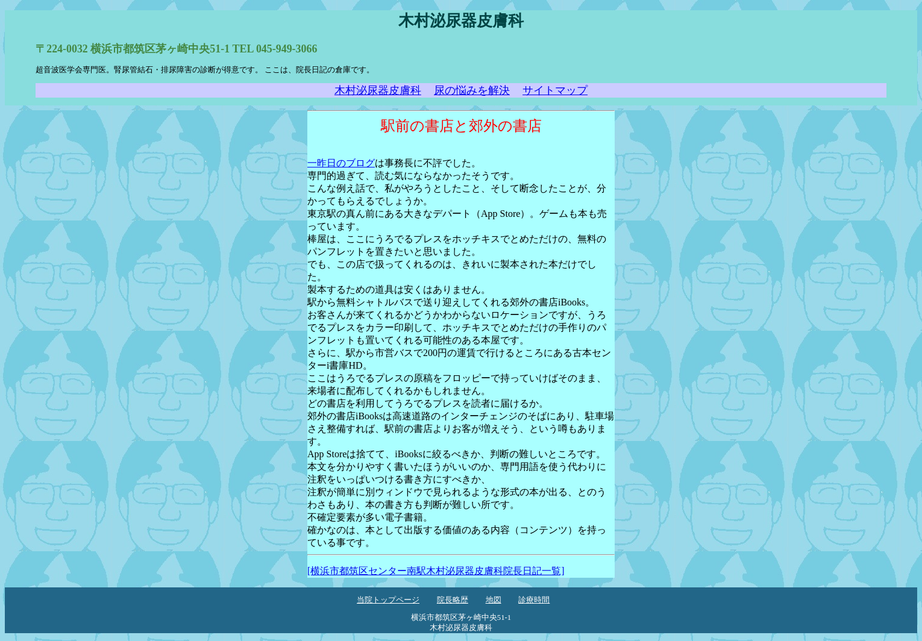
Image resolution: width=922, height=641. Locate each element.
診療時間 (534, 600)
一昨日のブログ (341, 163)
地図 (493, 600)
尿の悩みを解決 (472, 90)
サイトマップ (555, 90)
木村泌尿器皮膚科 (377, 90)
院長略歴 (452, 600)
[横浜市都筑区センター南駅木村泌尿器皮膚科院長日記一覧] (436, 571)
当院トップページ (388, 600)
